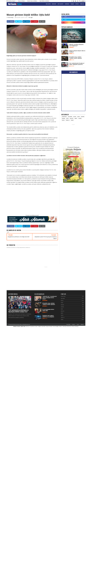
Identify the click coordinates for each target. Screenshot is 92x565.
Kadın (67, 118)
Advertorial (64, 116)
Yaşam (72, 120)
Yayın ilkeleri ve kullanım (44, 1)
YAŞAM (72, 3)
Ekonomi (82, 116)
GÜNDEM (67, 3)
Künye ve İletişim (21, 1)
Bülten (74, 116)
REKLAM (82, 3)
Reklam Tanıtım (16, 326)
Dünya (78, 116)
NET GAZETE (60, 3)
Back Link (23, 326)
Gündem (63, 118)
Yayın (78, 324)
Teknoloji (68, 120)
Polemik (79, 118)
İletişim (73, 324)
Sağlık (31, 17)
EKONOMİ (54, 3)
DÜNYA (77, 3)
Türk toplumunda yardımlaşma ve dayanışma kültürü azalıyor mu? (18, 311)
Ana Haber (70, 116)
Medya (76, 118)
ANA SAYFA (48, 3)
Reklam (82, 324)
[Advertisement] (30, 200)
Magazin (71, 118)
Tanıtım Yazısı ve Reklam (32, 1)
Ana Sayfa (68, 324)
